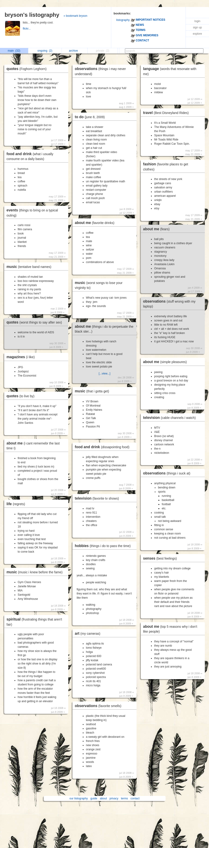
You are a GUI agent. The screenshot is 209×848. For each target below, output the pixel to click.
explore (197, 33)
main (14, 50)
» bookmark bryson (75, 15)
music (30, 267)
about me (96, 223)
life (17, 504)
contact (135, 798)
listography (123, 20)
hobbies (104, 546)
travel (167, 113)
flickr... (27, 28)
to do (91, 117)
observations (99, 706)
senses (161, 558)
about (103, 798)
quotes (28, 69)
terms (124, 798)
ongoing (44, 50)
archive (74, 50)
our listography (78, 798)
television (98, 498)
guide (93, 798)
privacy (113, 798)
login (197, 21)
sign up (197, 27)
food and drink (103, 447)
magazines (22, 357)
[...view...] (104, 373)
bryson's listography (32, 15)
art (89, 633)
